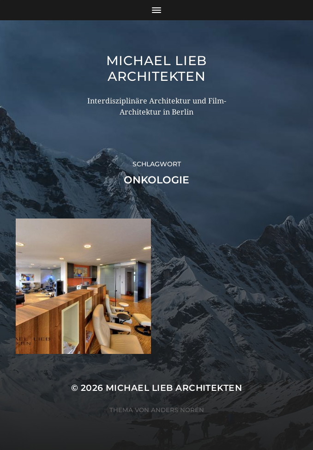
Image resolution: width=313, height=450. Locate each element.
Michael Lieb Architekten (156, 68)
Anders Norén (177, 410)
